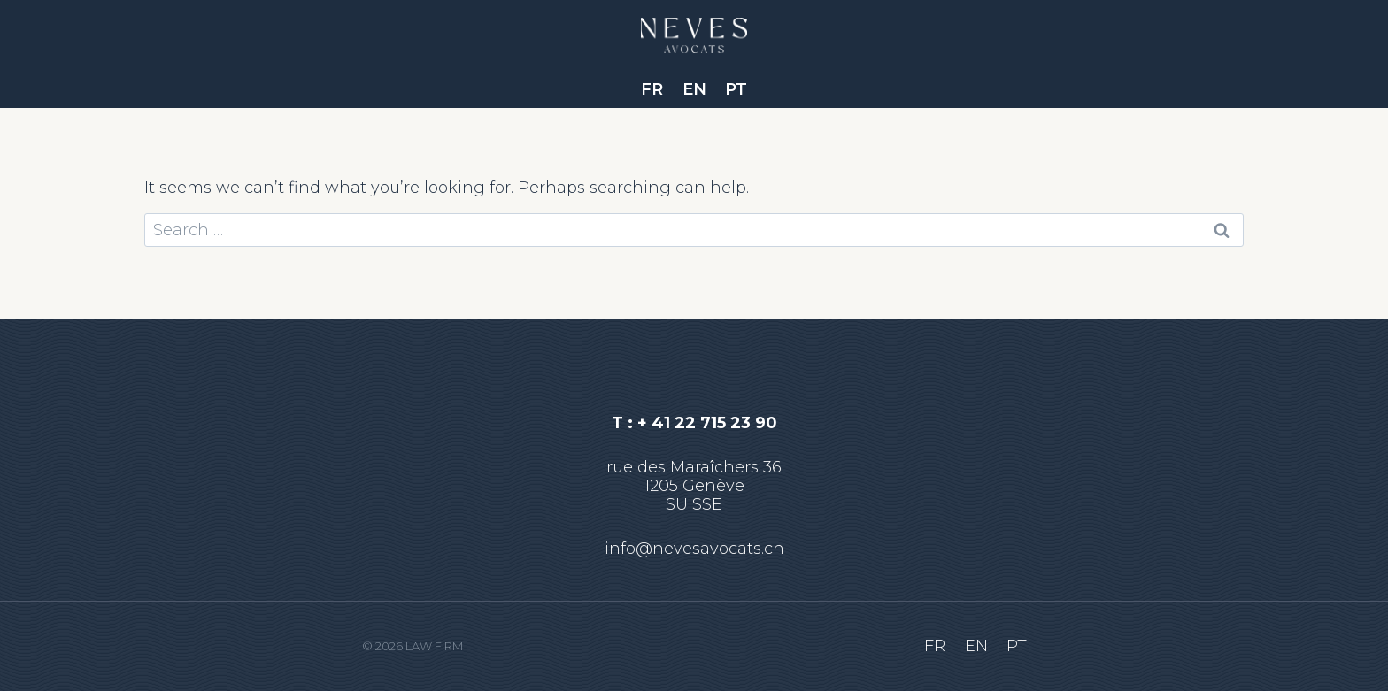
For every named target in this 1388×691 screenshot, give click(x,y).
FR (652, 89)
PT (736, 89)
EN (694, 89)
